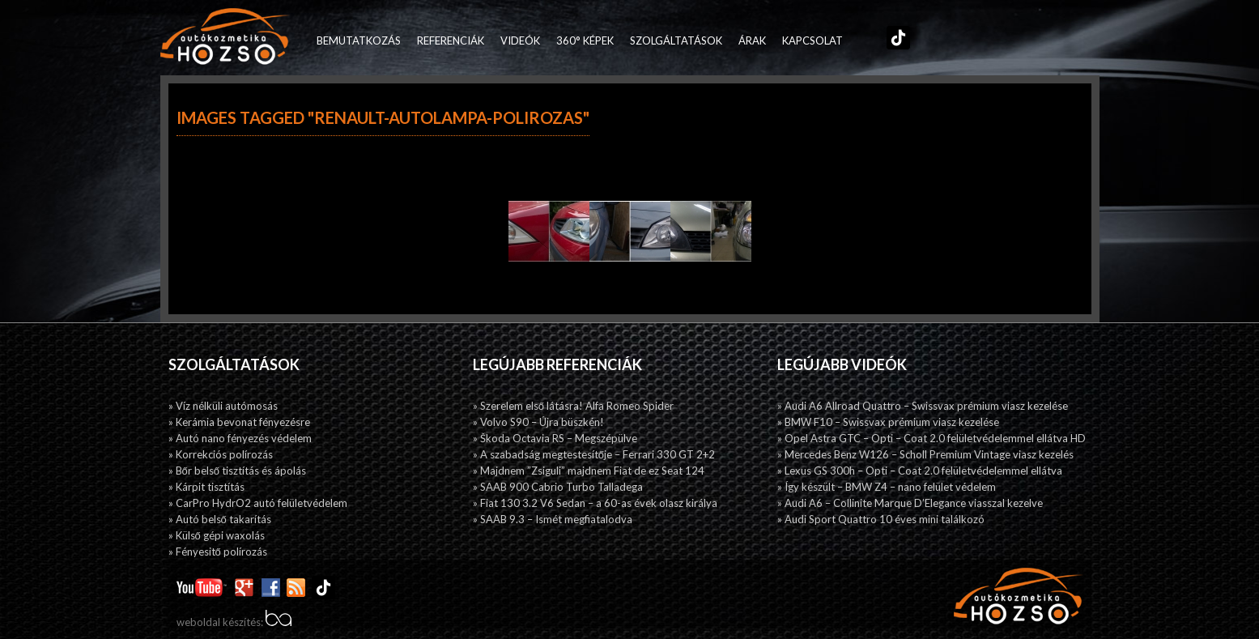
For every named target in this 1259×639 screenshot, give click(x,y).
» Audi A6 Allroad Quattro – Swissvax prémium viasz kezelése (922, 405)
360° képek (585, 40)
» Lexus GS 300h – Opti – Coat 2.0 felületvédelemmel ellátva (919, 470)
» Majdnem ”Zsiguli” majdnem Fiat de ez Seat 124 (588, 470)
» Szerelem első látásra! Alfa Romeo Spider (573, 405)
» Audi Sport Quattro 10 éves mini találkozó (881, 519)
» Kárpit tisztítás (206, 486)
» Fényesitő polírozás (217, 551)
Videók (520, 40)
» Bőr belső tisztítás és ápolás (237, 470)
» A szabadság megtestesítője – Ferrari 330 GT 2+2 (594, 454)
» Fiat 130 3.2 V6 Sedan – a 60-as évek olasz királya (595, 502)
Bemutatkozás (359, 40)
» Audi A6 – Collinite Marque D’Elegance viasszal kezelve (910, 502)
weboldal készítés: (234, 622)
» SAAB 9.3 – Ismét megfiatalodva (552, 519)
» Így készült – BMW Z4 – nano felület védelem (886, 486)
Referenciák (450, 40)
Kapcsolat (812, 40)
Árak (752, 40)
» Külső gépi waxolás (216, 535)
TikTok (895, 40)
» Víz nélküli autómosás (223, 405)
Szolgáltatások (676, 40)
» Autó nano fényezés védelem (240, 438)
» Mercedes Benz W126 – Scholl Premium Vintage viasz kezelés (925, 454)
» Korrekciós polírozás (220, 454)
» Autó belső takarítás (219, 519)
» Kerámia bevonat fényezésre (239, 421)
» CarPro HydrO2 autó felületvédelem (257, 502)
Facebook (859, 40)
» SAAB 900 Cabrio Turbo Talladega (558, 486)
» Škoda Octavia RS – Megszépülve (555, 438)
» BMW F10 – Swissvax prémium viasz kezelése (888, 421)
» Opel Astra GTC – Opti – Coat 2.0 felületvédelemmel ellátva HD (931, 438)
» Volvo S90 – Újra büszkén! (538, 421)
